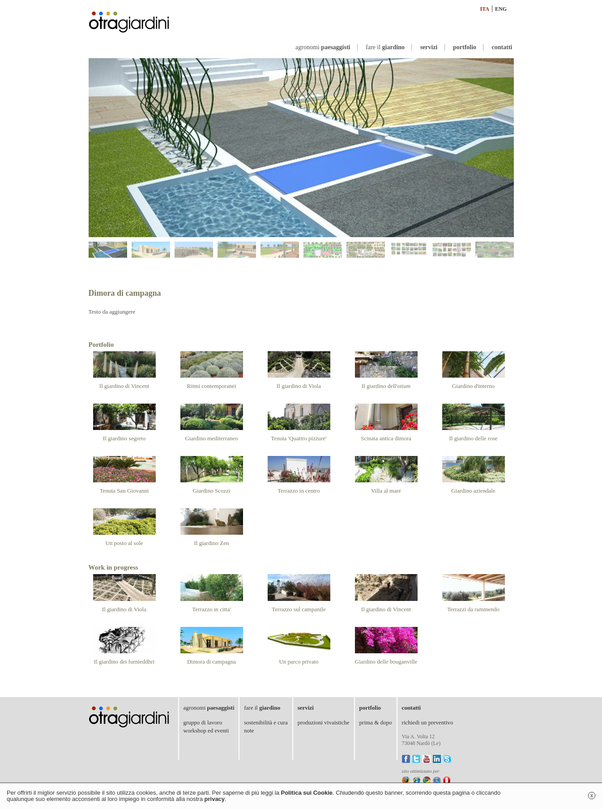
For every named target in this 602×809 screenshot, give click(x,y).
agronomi (322, 47)
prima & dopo (375, 722)
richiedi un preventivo (427, 722)
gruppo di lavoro (203, 722)
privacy (215, 799)
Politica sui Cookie (307, 792)
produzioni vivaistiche (324, 722)
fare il (385, 47)
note (249, 730)
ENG (501, 9)
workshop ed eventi (206, 730)
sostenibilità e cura (265, 722)
